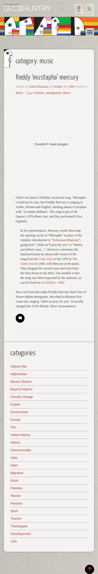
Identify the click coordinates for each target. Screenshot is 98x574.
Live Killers (48, 282)
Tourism (15, 518)
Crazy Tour (46, 259)
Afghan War (18, 366)
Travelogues (19, 526)
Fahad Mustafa (38, 86)
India (13, 458)
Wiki (61, 282)
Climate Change (21, 397)
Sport (14, 511)
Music (20, 93)
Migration (16, 473)
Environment (19, 412)
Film (13, 427)
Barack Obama (20, 382)
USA (13, 541)
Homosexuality (20, 450)
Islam (14, 465)
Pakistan (16, 488)
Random (16, 503)
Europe (15, 420)
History (15, 442)
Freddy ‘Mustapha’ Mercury (47, 77)
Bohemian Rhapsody (66, 240)
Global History (20, 435)
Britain (40, 93)
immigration (53, 93)
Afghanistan (18, 374)
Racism (15, 496)
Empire (15, 404)
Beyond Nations (21, 389)
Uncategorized (20, 534)
